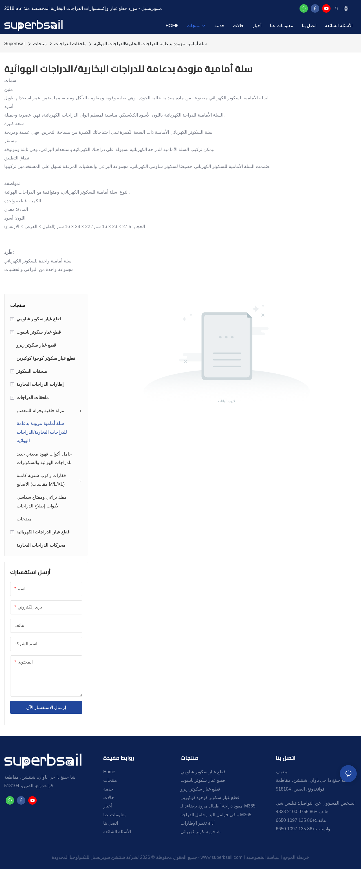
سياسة (273, 857)
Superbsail (15, 43)
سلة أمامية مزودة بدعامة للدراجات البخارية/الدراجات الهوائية (150, 43)
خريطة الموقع (296, 857)
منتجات (40, 43)
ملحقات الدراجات (70, 43)
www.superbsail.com (222, 857)
